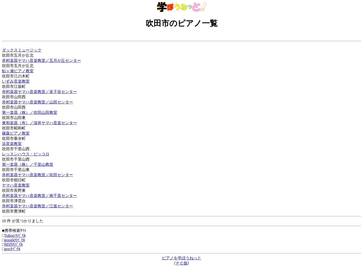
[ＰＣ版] (181, 263)
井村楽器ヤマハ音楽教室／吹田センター (37, 175)
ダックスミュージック (21, 50)
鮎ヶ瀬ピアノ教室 (18, 71)
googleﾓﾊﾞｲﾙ (14, 240)
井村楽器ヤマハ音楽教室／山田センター (37, 102)
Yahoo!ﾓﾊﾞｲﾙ (15, 235)
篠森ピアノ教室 (16, 133)
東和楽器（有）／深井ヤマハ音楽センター (39, 123)
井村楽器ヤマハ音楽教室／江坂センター (37, 206)
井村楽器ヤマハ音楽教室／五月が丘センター (41, 60)
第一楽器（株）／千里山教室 (27, 164)
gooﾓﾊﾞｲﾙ (12, 249)
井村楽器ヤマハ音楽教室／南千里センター (39, 196)
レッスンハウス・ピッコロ (25, 154)
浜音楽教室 (12, 144)
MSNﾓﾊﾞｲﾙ (13, 244)
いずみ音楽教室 (16, 81)
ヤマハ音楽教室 (16, 185)
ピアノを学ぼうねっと (181, 258)
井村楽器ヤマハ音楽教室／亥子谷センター (39, 92)
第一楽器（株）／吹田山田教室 (29, 112)
